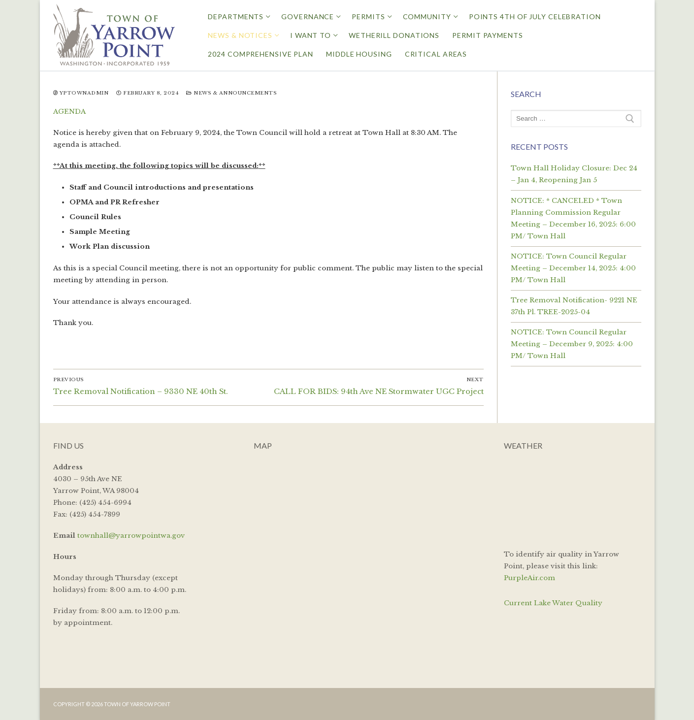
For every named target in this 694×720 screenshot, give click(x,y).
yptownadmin (81, 93)
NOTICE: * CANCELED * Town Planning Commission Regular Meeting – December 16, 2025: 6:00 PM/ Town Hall (573, 218)
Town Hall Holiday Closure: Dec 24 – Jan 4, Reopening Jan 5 (574, 174)
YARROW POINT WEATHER (572, 498)
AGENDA (69, 111)
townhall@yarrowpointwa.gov (131, 535)
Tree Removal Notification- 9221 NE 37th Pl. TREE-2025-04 (574, 306)
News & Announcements (231, 93)
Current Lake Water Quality (553, 603)
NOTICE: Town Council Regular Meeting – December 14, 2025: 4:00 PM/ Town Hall (573, 268)
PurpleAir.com (529, 578)
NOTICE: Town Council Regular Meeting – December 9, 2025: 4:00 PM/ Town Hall (572, 344)
